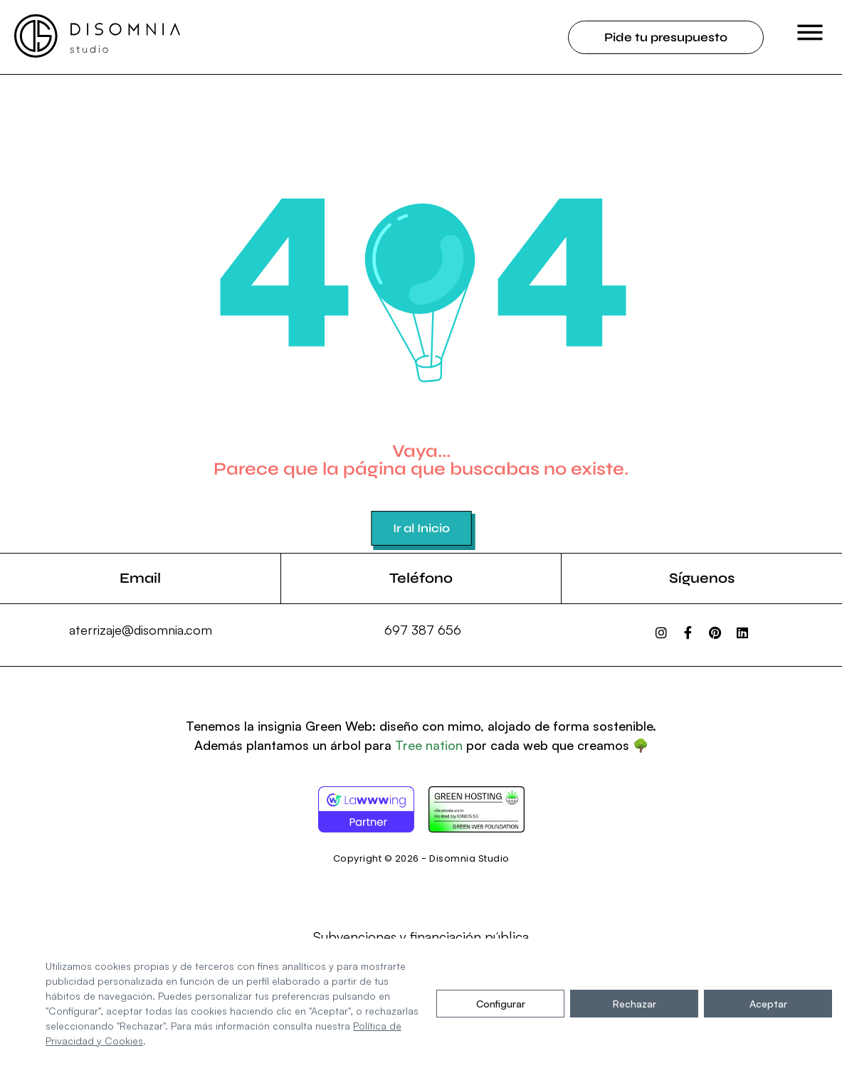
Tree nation (429, 745)
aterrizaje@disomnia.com (140, 630)
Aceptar (768, 1004)
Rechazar (634, 1004)
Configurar (500, 1004)
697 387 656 (422, 630)
